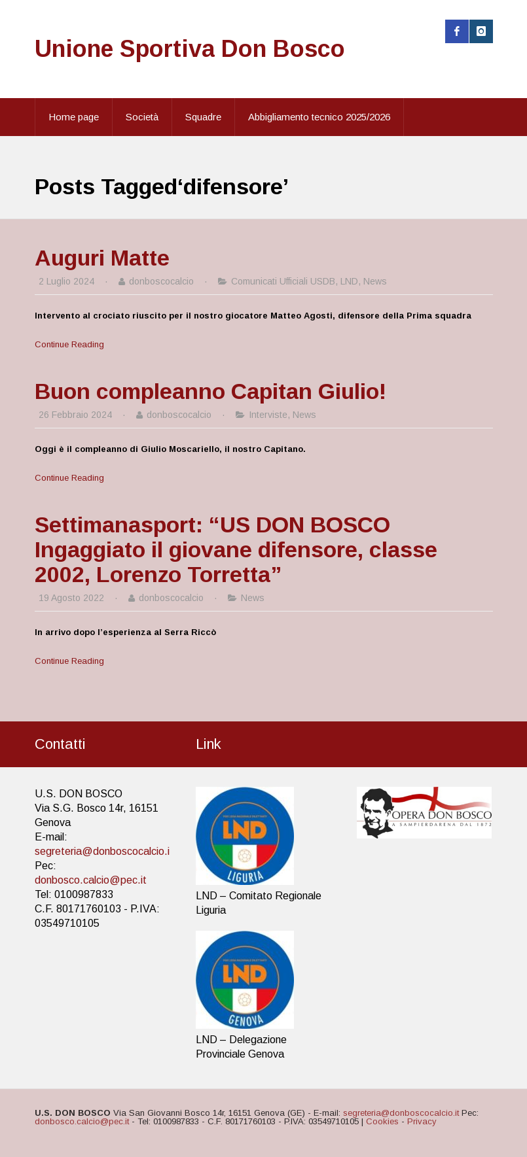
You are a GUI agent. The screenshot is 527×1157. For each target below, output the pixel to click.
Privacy (422, 1121)
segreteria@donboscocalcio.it (104, 851)
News (375, 281)
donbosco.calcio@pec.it (91, 880)
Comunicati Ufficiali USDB (283, 281)
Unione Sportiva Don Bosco (190, 48)
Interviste (268, 414)
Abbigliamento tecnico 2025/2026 (319, 116)
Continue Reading (69, 344)
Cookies (382, 1121)
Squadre (203, 116)
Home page (73, 116)
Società (142, 116)
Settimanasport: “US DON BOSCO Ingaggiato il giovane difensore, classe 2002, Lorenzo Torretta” (236, 549)
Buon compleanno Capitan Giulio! (210, 391)
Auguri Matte (102, 257)
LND (349, 281)
